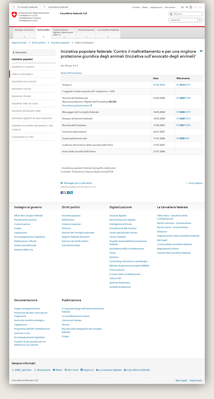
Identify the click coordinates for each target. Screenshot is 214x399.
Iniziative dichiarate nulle (26, 110)
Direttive (114, 257)
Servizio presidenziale (25, 245)
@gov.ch (89, 369)
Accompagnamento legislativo (29, 236)
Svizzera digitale (118, 215)
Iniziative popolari (60, 42)
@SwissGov (43, 369)
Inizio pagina (195, 183)
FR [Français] (187, 7)
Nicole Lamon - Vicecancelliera (172, 227)
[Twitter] (65, 192)
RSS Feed (73, 369)
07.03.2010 (159, 84)
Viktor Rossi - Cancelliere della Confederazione (172, 217)
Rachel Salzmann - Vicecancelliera (174, 223)
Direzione (162, 231)
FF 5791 (184, 98)
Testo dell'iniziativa (71, 73)
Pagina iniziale (19, 42)
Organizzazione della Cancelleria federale (178, 235)
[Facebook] (62, 192)
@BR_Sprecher (23, 369)
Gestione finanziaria (120, 282)
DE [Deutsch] (182, 7)
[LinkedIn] (71, 192)
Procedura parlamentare (75, 105)
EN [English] (200, 7)
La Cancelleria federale (108, 30)
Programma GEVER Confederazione (32, 328)
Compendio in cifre (23, 136)
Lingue (17, 228)
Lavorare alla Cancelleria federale (174, 252)
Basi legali (162, 240)
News (59, 369)
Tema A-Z (185, 20)
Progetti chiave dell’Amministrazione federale (128, 243)
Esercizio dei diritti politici (75, 241)
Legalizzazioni (156, 7)
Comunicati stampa (71, 320)
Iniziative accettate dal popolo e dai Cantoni (32, 127)
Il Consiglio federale (26, 7)
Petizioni (66, 228)
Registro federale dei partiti (76, 236)
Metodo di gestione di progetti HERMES (129, 265)
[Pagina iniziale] (59, 16)
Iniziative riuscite (21, 88)
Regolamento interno (168, 248)
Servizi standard (118, 236)
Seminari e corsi (22, 333)
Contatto (136, 7)
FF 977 (183, 138)
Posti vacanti (170, 7)
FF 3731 (184, 118)
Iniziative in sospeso (23, 66)
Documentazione (86, 30)
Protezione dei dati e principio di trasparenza (30, 314)
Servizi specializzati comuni (123, 232)
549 (112, 91)
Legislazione (20, 232)
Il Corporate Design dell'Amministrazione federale (83, 310)
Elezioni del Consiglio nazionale (78, 232)
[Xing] (68, 192)
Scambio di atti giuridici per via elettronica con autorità (30, 343)
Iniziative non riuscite (24, 81)
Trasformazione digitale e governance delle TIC (63, 32)
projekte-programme (120, 286)
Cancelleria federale (56, 7)
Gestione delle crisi (23, 249)
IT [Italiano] (191, 7)
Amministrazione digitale (122, 219)
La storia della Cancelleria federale (174, 244)
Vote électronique (71, 245)
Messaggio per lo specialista (78, 183)
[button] (171, 14)
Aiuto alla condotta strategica (29, 320)
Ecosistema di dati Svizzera (123, 228)
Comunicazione (22, 224)
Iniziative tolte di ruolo (25, 103)
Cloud (113, 252)
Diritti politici (44, 30)
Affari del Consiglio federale (28, 215)
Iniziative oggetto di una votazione (32, 118)
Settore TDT (115, 278)
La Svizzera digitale (110, 369)
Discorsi (66, 324)
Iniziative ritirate (21, 96)
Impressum (196, 380)
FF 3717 (184, 112)
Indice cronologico (22, 74)
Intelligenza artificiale (121, 224)
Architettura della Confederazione (127, 248)
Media (145, 7)
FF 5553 (184, 125)
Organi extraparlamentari (27, 308)
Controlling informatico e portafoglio (129, 261)
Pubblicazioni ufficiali (25, 241)
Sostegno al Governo (24, 30)
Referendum (68, 219)
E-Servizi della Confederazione (125, 274)
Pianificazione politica (25, 219)
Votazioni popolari (71, 224)
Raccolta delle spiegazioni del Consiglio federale (82, 330)
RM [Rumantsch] (195, 7)
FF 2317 (184, 84)
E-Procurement (117, 269)
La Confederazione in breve (75, 316)
